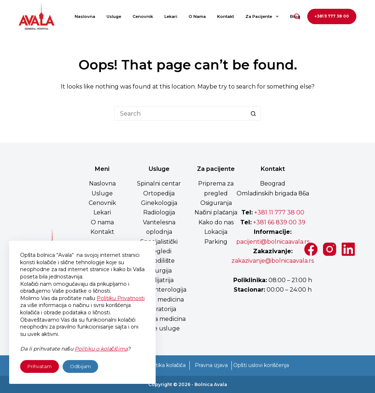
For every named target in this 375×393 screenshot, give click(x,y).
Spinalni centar (159, 183)
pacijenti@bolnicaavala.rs (272, 241)
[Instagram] (329, 249)
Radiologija (159, 212)
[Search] (297, 16)
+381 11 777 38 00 (332, 16)
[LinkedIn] (348, 249)
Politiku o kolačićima (101, 348)
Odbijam (80, 366)
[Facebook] (311, 249)
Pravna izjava (211, 365)
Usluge (114, 16)
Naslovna (85, 16)
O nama (197, 16)
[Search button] (253, 113)
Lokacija (215, 231)
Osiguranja (216, 202)
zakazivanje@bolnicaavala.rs (272, 260)
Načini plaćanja (215, 212)
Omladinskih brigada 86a (273, 193)
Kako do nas (216, 222)
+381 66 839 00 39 (278, 222)
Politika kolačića (166, 365)
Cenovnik (143, 16)
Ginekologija (159, 202)
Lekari (170, 16)
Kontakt (225, 16)
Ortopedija (159, 193)
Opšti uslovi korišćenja (261, 365)
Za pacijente (263, 16)
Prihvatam (39, 366)
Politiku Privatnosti (121, 298)
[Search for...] (180, 113)
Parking (215, 241)
